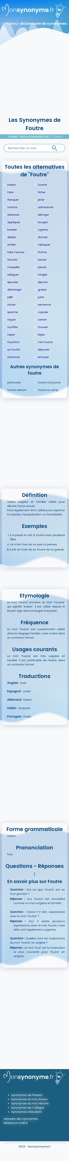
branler (12, 230)
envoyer (43, 357)
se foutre (13, 349)
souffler (12, 327)
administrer (46, 207)
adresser (13, 215)
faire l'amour (15, 252)
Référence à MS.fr (16, 1123)
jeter (41, 200)
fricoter (12, 260)
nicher (11, 304)
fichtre (42, 252)
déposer (43, 349)
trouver (43, 327)
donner (43, 237)
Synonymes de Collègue (27, 1107)
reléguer (13, 274)
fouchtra (13, 342)
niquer (11, 319)
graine (42, 289)
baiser (11, 185)
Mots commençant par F (35, 136)
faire (10, 192)
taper (11, 334)
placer (42, 267)
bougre (43, 222)
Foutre (57, 136)
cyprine (43, 230)
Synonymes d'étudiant (26, 1112)
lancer (42, 260)
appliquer (13, 222)
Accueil (12, 136)
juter (41, 297)
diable (11, 237)
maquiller (13, 267)
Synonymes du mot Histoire (30, 1103)
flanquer (13, 200)
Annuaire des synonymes (21, 1119)
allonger (43, 215)
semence (44, 304)
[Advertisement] (34, 80)
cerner (42, 319)
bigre (41, 334)
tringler (42, 274)
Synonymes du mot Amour (29, 1099)
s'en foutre (45, 342)
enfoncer (13, 357)
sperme (12, 312)
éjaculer (12, 282)
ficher (42, 192)
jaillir (10, 297)
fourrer (42, 185)
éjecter (43, 282)
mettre (12, 207)
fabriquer (44, 245)
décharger (14, 289)
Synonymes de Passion (27, 1095)
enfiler (11, 245)
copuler (43, 312)
